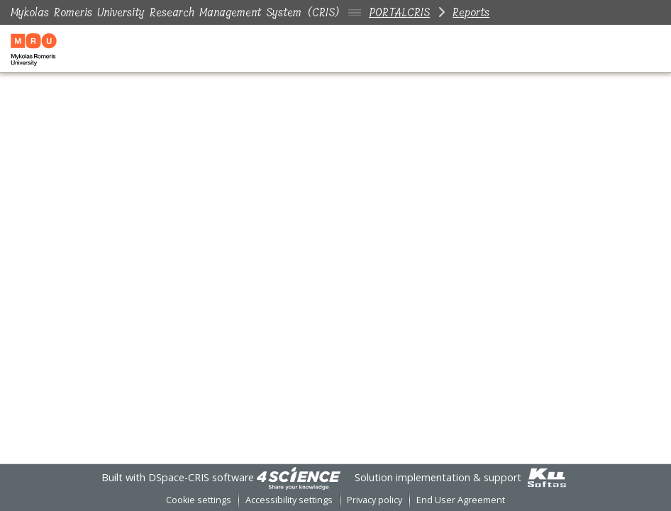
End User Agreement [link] (460, 500)
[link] (298, 477)
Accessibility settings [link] (289, 500)
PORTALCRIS (399, 12)
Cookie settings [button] (198, 500)
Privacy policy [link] (374, 500)
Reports (471, 12)
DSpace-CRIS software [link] (201, 477)
